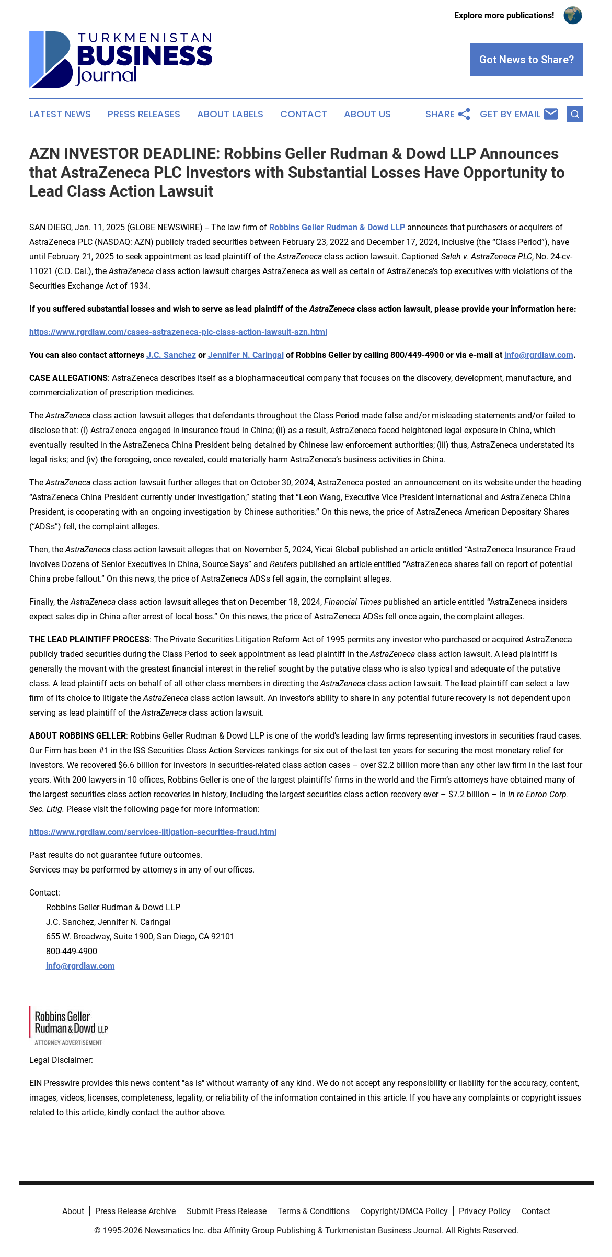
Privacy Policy (485, 1211)
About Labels (230, 114)
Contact (303, 114)
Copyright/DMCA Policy (404, 1211)
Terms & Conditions (314, 1211)
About (73, 1211)
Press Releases (144, 114)
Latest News (60, 114)
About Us (367, 114)
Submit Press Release (227, 1211)
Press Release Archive (135, 1211)
